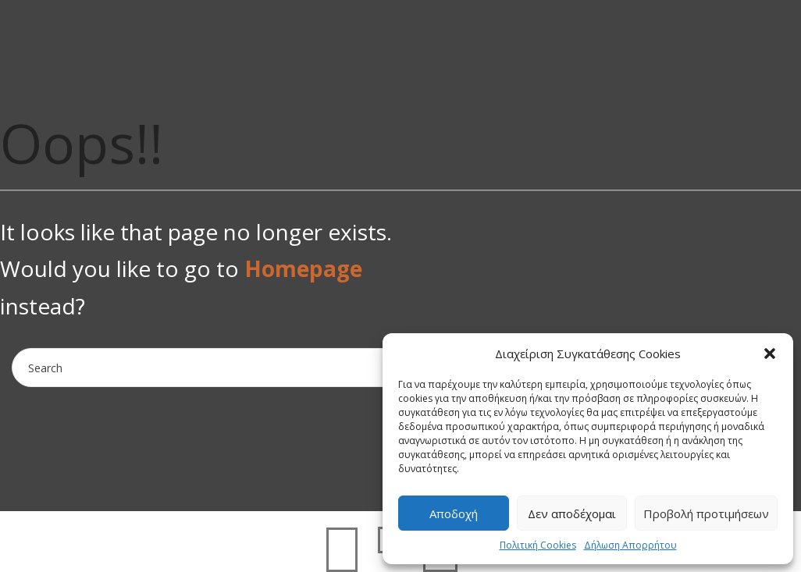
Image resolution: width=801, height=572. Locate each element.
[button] (770, 353)
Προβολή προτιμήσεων (706, 513)
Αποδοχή (453, 513)
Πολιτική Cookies (538, 545)
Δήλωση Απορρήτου (630, 545)
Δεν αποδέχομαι (572, 513)
